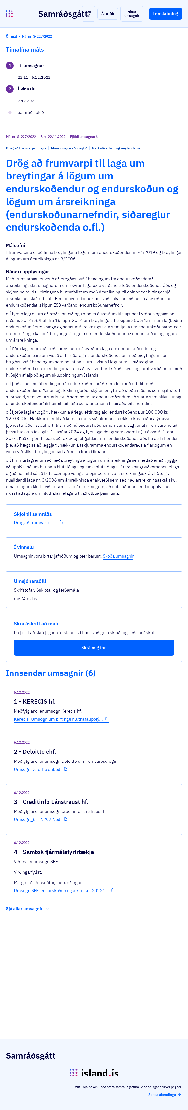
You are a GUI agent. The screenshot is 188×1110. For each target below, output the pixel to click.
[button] (88, 14)
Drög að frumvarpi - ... (25, 171)
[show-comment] (127, 851)
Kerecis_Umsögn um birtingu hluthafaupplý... (88, 824)
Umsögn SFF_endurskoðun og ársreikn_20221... (88, 998)
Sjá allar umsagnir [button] (73, 1019)
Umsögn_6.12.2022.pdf (83, 936)
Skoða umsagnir (159, 100)
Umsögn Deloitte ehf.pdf (83, 877)
